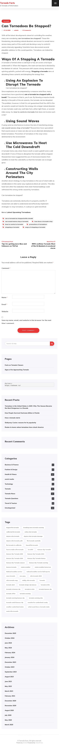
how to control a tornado (13, 224)
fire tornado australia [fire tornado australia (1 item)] (33, 541)
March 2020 (9, 725)
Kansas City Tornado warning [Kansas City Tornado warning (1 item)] (38, 563)
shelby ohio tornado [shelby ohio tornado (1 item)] (28, 580)
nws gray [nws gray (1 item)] (23, 576)
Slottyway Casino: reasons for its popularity (20, 423)
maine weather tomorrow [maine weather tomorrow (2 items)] (43, 567)
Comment (6, 268)
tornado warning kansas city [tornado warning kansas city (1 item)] (15, 598)
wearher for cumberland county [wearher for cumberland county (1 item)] (38, 602)
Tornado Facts (7, 3)
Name (4, 297)
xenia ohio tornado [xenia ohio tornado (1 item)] (12, 611)
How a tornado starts (12, 418)
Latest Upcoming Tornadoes (19, 212)
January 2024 (9, 657)
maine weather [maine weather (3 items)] (25, 567)
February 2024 (10, 653)
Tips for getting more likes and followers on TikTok (14, 243)
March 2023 (9, 691)
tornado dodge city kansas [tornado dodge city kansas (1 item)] (27, 585)
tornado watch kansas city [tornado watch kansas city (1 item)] (14, 602)
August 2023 (9, 677)
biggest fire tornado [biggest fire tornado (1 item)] (12, 527)
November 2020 (10, 706)
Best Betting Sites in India (32, 735)
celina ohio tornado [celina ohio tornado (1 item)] (31, 532)
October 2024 (9, 638)
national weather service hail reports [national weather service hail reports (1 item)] (38, 571)
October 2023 (9, 667)
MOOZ (25, 743)
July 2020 (8, 715)
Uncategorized (10, 508)
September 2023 (11, 672)
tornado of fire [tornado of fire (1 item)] (10, 593)
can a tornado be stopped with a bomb (18, 218)
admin (16, 30)
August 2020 (9, 710)
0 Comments (27, 30)
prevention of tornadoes (37, 224)
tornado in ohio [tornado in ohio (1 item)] (29, 589)
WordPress (39, 743)
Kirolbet (20, 735)
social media (9, 479)
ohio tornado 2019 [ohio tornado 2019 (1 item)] (36, 576)
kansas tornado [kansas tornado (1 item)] (11, 567)
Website (5, 311)
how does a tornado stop (42, 221)
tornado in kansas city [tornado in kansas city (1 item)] (13, 589)
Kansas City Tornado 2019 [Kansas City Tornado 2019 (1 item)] (35, 554)
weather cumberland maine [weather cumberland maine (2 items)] (15, 607)
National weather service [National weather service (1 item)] (14, 571)
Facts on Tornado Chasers (14, 365)
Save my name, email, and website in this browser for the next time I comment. (26, 321)
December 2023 (10, 662)
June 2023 (8, 681)
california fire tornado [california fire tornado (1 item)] (13, 532)
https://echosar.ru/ (13, 385)
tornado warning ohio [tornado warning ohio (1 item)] (36, 598)
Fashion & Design (11, 469)
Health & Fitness (11, 474)
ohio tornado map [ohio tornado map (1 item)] (12, 580)
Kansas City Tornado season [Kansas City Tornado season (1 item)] (15, 563)
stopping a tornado (11, 227)
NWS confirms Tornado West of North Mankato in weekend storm (42, 244)
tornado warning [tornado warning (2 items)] (25, 593)
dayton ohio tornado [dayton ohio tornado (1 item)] (12, 536)
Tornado (6, 21)
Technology (9, 484)
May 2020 (8, 720)
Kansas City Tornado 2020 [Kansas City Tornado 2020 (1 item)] (14, 558)
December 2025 (10, 633)
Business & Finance (12, 465)
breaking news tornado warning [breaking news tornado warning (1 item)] (33, 527)
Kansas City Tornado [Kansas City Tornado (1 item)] (44, 549)
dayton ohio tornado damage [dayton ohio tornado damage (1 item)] (33, 536)
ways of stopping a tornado (34, 227)
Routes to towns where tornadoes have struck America (24, 427)
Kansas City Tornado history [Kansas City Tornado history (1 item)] (36, 558)
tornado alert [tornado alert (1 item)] (10, 585)
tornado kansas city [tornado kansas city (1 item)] (45, 589)
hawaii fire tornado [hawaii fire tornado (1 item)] (32, 545)
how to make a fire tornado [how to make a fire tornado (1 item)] (14, 549)
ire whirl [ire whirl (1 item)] (30, 549)
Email (4, 304)
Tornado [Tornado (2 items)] (42, 580)
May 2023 (8, 686)
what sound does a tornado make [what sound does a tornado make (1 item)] (39, 607)
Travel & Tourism (11, 503)
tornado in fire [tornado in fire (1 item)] (45, 585)
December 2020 (10, 701)
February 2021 (10, 696)
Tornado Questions (11, 498)
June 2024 (8, 643)
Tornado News (10, 494)
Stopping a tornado (39, 71)
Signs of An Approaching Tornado (17, 370)
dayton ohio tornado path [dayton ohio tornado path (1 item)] (14, 541)
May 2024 (8, 648)
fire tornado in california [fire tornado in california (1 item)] (13, 545)
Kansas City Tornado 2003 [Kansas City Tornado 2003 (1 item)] (14, 554)
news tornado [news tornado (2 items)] (10, 576)
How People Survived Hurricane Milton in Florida (22, 413)
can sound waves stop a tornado (15, 221)
